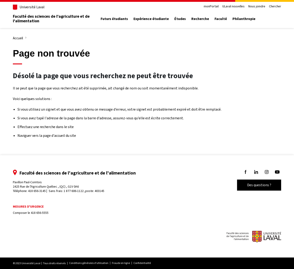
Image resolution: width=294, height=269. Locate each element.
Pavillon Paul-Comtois (46, 184)
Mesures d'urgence (28, 206)
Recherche (200, 19)
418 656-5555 (39, 213)
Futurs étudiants (114, 19)
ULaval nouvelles (233, 7)
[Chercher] (275, 18)
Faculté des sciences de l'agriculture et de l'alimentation (51, 19)
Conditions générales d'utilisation (88, 263)
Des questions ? (259, 185)
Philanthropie (243, 19)
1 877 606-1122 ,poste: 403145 (84, 191)
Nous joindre (256, 7)
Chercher (275, 7)
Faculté (221, 19)
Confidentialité (142, 263)
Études (180, 19)
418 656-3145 (37, 191)
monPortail (211, 7)
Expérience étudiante (151, 19)
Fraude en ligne (121, 263)
